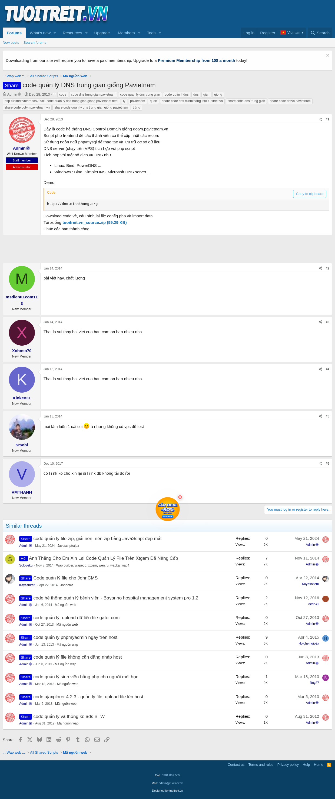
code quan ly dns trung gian (140, 94)
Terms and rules (260, 765)
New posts (11, 43)
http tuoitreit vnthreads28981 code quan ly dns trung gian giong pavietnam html (61, 101)
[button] (55, 33)
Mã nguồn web (65, 605)
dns (195, 94)
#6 (327, 464)
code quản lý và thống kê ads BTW (69, 716)
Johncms (66, 585)
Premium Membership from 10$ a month (196, 60)
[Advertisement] (233, 14)
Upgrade (102, 33)
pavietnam (137, 101)
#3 (327, 322)
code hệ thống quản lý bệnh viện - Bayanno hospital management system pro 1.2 (116, 598)
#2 (327, 268)
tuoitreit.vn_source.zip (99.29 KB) (94, 222)
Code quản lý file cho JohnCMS (66, 578)
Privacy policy (288, 765)
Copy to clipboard (309, 194)
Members (126, 33)
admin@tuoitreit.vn (171, 783)
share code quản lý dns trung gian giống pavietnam (91, 107)
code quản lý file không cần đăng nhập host (78, 657)
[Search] (320, 33)
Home (318, 765)
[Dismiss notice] (327, 56)
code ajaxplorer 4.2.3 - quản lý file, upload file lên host (88, 696)
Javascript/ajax (68, 546)
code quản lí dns (177, 94)
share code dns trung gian (246, 101)
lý (124, 101)
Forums (14, 33)
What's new (40, 33)
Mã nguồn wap (67, 644)
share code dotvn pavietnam (290, 101)
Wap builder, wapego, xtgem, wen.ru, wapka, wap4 (92, 565)
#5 (327, 416)
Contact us (236, 765)
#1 (327, 119)
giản (206, 94)
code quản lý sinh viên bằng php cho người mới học (86, 676)
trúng (136, 107)
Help (306, 765)
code (62, 94)
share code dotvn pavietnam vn (27, 107)
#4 (327, 369)
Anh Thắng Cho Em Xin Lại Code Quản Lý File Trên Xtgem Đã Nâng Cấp (103, 558)
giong (218, 94)
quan (153, 101)
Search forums (35, 43)
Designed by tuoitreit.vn (167, 790)
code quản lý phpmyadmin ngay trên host (76, 637)
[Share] (320, 119)
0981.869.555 (171, 775)
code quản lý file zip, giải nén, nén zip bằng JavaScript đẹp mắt (98, 538)
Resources (72, 33)
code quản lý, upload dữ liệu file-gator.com (77, 617)
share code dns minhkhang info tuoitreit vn (192, 101)
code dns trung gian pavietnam (93, 94)
